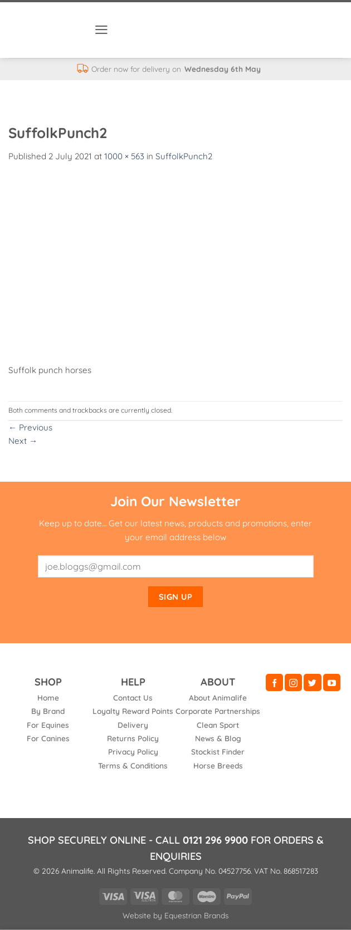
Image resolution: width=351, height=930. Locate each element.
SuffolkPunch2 (183, 156)
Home (48, 697)
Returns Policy (133, 738)
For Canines (48, 738)
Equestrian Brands (196, 915)
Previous (30, 427)
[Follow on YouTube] (331, 682)
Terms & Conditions (133, 765)
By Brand (48, 711)
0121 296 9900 (215, 840)
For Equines (48, 725)
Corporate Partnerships (218, 711)
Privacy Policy (133, 751)
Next (22, 440)
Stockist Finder (218, 751)
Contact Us (133, 697)
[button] (101, 30)
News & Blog (218, 738)
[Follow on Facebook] (274, 682)
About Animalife (218, 697)
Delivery (133, 725)
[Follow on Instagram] (293, 682)
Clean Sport (218, 725)
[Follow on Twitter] (312, 682)
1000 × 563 (124, 156)
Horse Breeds (218, 765)
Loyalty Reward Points (132, 711)
